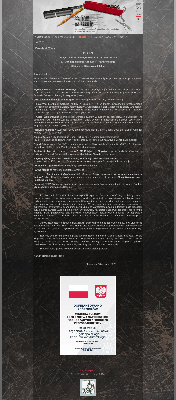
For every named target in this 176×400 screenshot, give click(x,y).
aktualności (42, 37)
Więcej (40, 42)
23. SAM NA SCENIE (64, 37)
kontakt (125, 37)
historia (84, 37)
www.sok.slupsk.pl (87, 371)
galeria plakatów (105, 37)
